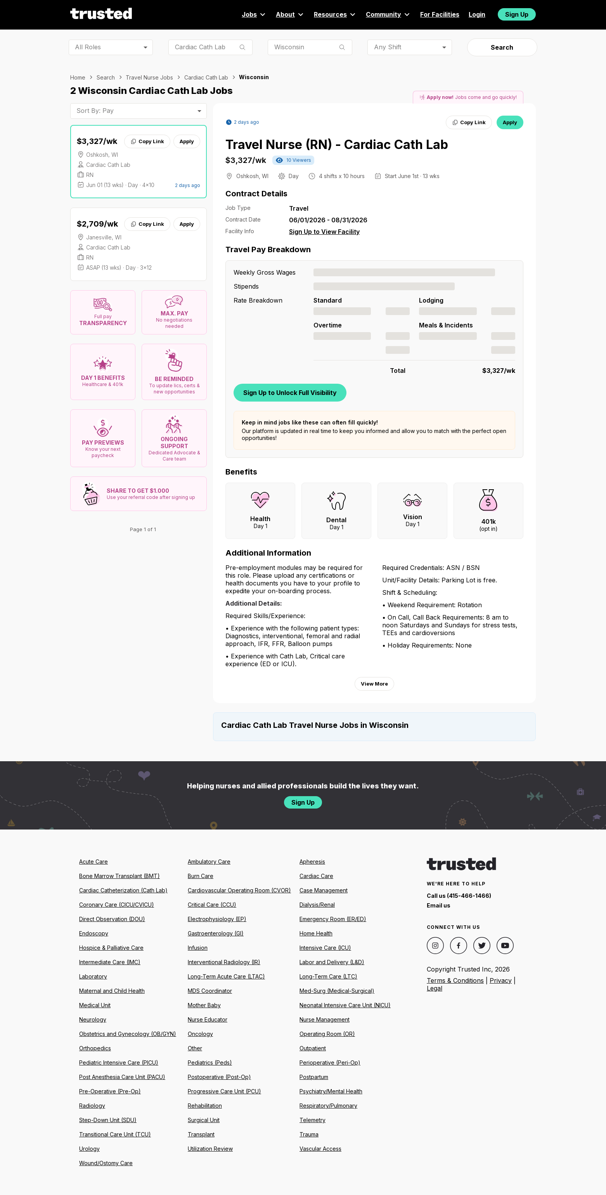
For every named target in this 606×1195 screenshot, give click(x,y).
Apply (187, 141)
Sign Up (516, 14)
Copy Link (147, 141)
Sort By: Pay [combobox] (95, 110)
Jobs (254, 14)
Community (388, 14)
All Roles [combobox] (88, 47)
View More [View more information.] (374, 684)
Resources (335, 14)
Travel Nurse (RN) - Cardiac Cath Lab (336, 144)
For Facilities (439, 14)
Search (502, 47)
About (290, 14)
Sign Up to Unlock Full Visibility (290, 393)
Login (477, 14)
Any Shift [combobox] (387, 47)
